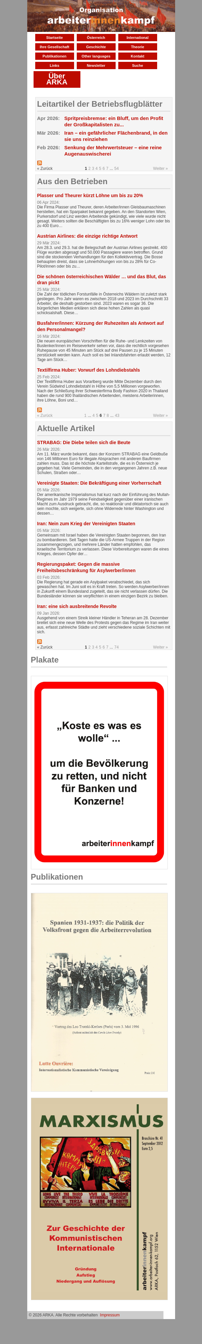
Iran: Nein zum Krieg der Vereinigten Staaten (86, 523)
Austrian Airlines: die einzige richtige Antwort (87, 236)
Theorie (137, 47)
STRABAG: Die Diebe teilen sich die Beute (84, 442)
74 (116, 647)
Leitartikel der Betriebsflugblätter (99, 103)
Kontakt (138, 56)
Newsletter (96, 65)
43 (117, 415)
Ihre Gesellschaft (54, 47)
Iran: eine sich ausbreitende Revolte (77, 606)
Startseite (54, 38)
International (138, 38)
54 (116, 168)
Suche (137, 65)
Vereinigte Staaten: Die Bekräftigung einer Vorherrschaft (99, 483)
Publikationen (54, 56)
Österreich (96, 38)
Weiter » (160, 168)
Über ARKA (56, 79)
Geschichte (96, 47)
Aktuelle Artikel (66, 428)
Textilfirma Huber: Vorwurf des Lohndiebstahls (88, 370)
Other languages (96, 56)
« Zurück (45, 415)
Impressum (110, 1315)
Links (54, 65)
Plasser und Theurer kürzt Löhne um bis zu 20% (90, 195)
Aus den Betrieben (72, 181)
